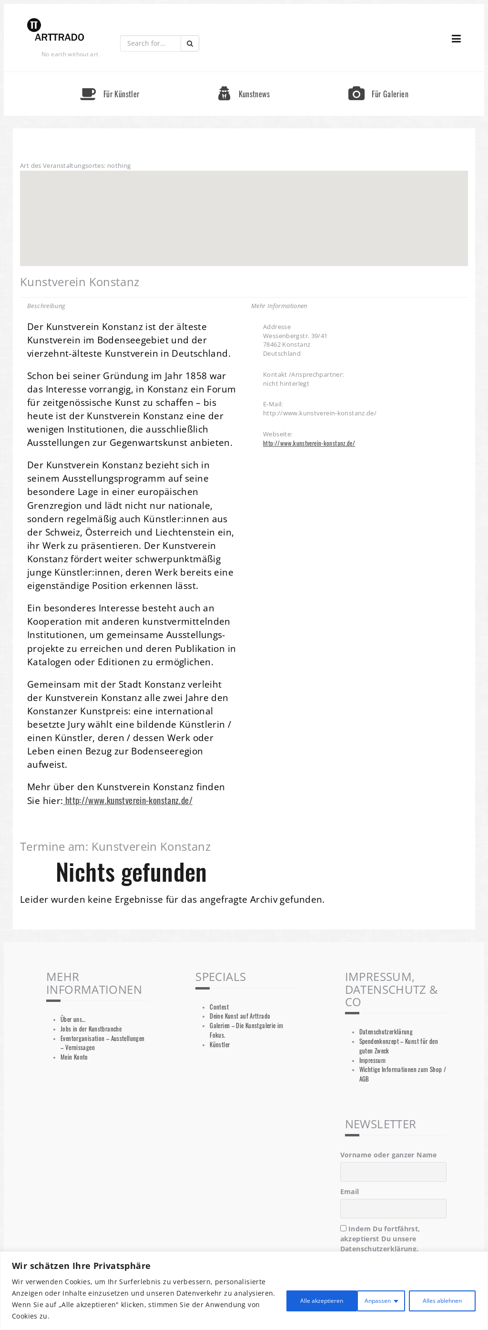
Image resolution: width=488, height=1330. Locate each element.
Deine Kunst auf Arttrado (240, 1016)
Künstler (220, 1044)
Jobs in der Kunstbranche (91, 1028)
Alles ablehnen (355, 1298)
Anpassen (284, 1298)
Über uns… (73, 1019)
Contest (219, 1006)
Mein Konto (74, 1057)
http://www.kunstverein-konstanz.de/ (128, 800)
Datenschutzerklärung (386, 1031)
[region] (244, 1290)
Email (349, 1191)
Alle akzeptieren (436, 1298)
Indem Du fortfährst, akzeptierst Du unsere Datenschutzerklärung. (380, 1238)
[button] (244, 209)
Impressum (372, 1060)
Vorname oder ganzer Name (388, 1154)
